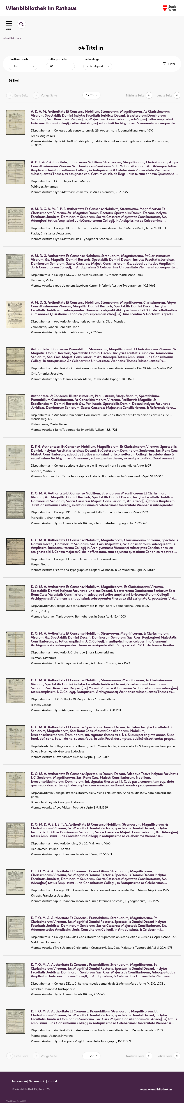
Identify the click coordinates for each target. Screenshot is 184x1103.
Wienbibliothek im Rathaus (41, 8)
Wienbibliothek (12, 38)
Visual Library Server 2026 (16, 1101)
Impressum (19, 1081)
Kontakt (53, 1081)
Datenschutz (37, 1081)
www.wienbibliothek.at (156, 1089)
